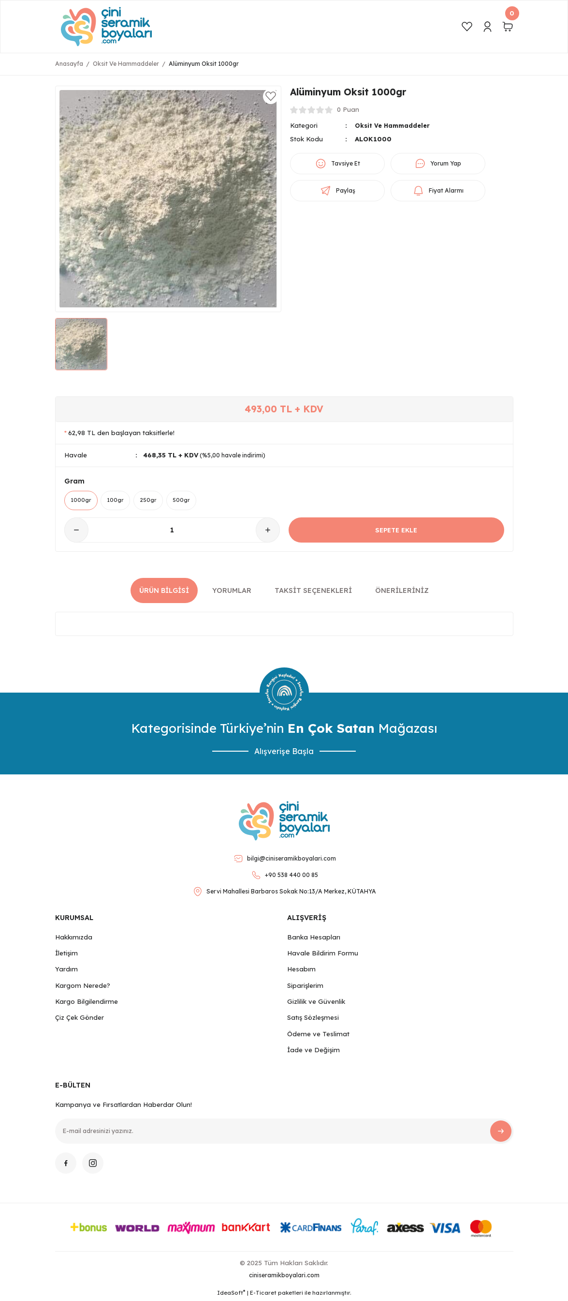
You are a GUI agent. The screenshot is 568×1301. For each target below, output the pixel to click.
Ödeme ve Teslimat (318, 1035)
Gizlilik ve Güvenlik (316, 1003)
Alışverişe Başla (284, 753)
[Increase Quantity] (268, 532)
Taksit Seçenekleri (313, 592)
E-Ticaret (263, 1294)
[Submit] (500, 1132)
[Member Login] (487, 26)
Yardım (66, 971)
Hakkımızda (73, 938)
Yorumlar (231, 592)
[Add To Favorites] (270, 96)
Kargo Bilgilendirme (86, 1003)
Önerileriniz (402, 592)
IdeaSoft (231, 1294)
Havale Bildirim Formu (322, 954)
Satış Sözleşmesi (313, 1019)
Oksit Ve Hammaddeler (394, 125)
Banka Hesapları (313, 938)
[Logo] (106, 26)
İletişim (66, 954)
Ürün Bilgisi (164, 592)
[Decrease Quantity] (76, 532)
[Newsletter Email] (284, 1132)
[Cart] (507, 26)
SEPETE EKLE (396, 531)
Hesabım (301, 971)
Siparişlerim (305, 987)
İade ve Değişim (313, 1051)
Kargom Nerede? (82, 987)
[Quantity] (172, 532)
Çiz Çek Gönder (79, 1019)
